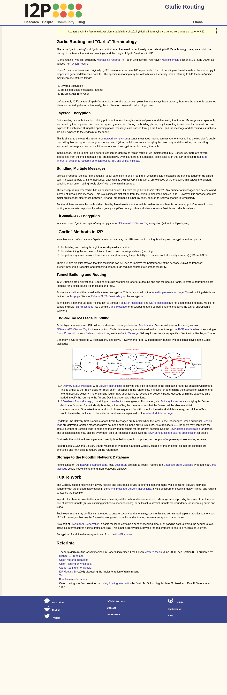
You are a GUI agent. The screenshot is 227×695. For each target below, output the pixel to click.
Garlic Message (118, 306)
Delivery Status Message (77, 385)
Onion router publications (73, 559)
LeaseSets (121, 464)
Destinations (146, 325)
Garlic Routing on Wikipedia (75, 567)
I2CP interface (186, 329)
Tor (61, 575)
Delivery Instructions (97, 333)
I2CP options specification (185, 429)
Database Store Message (77, 401)
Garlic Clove (64, 333)
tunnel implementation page (167, 292)
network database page (159, 413)
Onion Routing (80, 63)
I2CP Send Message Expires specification (172, 432)
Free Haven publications (73, 579)
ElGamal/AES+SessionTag (132, 223)
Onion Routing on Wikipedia (75, 563)
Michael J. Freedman (109, 59)
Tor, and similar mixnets (125, 160)
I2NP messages (133, 302)
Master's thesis (170, 59)
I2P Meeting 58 (68, 571)
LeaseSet (114, 401)
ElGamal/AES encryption (85, 524)
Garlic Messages (158, 302)
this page (74, 296)
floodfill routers (123, 534)
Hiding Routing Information (116, 583)
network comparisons (116, 138)
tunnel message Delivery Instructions (129, 488)
